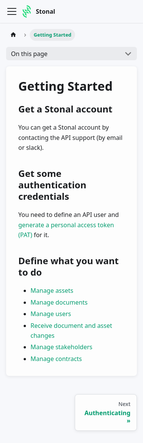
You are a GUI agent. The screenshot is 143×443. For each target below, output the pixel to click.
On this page (29, 54)
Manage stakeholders (61, 347)
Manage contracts (56, 359)
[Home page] (13, 35)
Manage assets (52, 290)
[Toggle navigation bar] (12, 11)
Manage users (51, 314)
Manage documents (59, 302)
